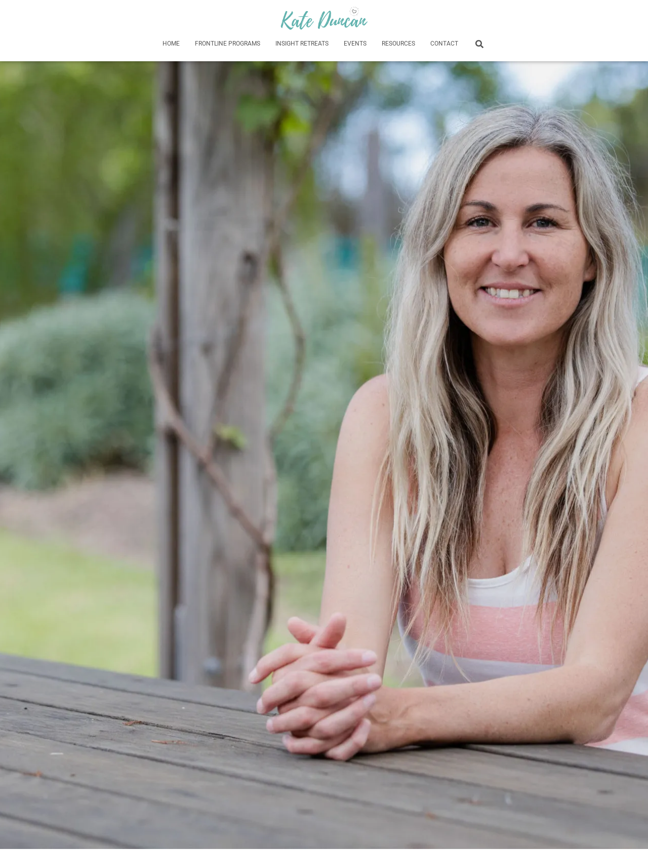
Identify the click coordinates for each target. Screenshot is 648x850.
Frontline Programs (227, 43)
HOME (171, 43)
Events (355, 43)
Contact (444, 43)
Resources (398, 43)
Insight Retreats (302, 43)
